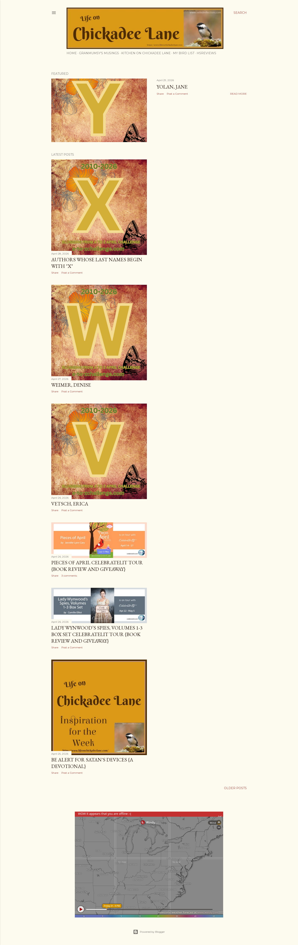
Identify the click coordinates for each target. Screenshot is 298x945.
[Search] (240, 13)
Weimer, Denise (71, 385)
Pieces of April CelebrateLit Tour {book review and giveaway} (97, 565)
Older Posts (235, 788)
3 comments (69, 575)
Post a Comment (177, 93)
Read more (238, 93)
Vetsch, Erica (69, 503)
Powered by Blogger (149, 931)
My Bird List (183, 53)
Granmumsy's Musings (99, 53)
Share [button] (160, 93)
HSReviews (206, 53)
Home (72, 53)
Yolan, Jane (172, 86)
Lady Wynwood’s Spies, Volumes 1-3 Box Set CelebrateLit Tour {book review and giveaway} (97, 634)
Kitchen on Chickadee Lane (146, 53)
